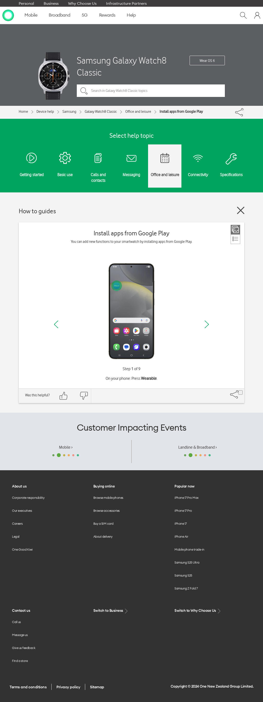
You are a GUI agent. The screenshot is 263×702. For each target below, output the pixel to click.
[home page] (8, 15)
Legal (15, 536)
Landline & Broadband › (197, 447)
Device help (45, 111)
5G (85, 15)
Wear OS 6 (207, 61)
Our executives (22, 510)
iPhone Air (181, 536)
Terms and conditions (28, 686)
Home (23, 111)
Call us (16, 622)
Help (131, 15)
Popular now (184, 486)
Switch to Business (111, 610)
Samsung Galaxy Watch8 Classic (122, 66)
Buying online (104, 486)
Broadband (59, 15)
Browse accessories (106, 510)
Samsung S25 (183, 575)
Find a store (20, 661)
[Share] (243, 111)
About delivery (103, 536)
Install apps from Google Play (181, 111)
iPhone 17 (180, 523)
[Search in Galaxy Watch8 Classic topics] (151, 90)
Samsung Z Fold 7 (185, 588)
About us (19, 486)
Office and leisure (138, 111)
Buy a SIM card (103, 523)
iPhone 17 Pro (183, 510)
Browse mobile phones (108, 498)
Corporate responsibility (28, 498)
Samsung (69, 111)
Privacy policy (68, 686)
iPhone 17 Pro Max (186, 498)
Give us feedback (23, 648)
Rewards (107, 15)
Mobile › (65, 447)
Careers (17, 523)
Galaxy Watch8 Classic (101, 111)
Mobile (30, 15)
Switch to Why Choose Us (197, 610)
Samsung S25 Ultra (186, 562)
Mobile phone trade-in (189, 549)
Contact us (21, 610)
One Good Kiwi (22, 549)
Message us (20, 635)
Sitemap (97, 686)
